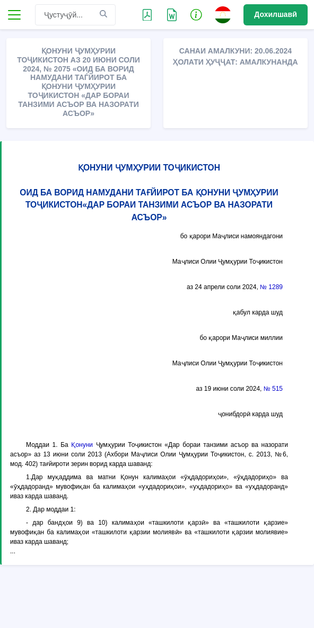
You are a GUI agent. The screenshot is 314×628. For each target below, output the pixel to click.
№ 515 (273, 388)
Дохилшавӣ (275, 14)
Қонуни (82, 444)
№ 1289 (271, 287)
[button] (196, 14)
